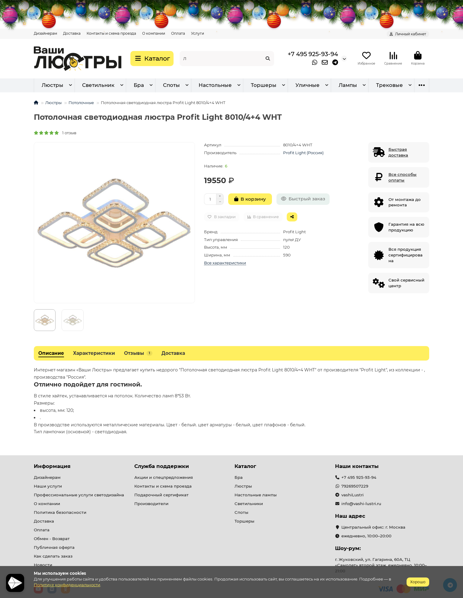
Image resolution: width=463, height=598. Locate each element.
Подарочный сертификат (161, 494)
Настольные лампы (256, 494)
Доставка (72, 33)
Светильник (98, 85)
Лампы (348, 85)
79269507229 (354, 486)
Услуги (197, 33)
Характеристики (94, 353)
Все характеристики (225, 262)
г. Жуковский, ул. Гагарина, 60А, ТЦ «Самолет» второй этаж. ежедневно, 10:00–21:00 (381, 565)
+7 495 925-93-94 (313, 54)
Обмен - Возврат (52, 538)
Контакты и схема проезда (111, 33)
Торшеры (263, 85)
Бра (139, 85)
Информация (52, 466)
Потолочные (81, 102)
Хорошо (418, 582)
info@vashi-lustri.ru (361, 503)
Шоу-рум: (348, 548)
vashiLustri (352, 494)
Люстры (52, 85)
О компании (153, 33)
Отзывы (138, 353)
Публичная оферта (54, 547)
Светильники (249, 503)
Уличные (307, 85)
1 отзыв (55, 132)
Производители (151, 503)
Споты (171, 85)
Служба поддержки (161, 466)
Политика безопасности (60, 512)
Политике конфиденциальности (67, 584)
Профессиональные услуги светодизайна (79, 494)
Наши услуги (48, 486)
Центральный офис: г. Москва (373, 527)
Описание (51, 353)
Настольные (215, 85)
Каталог (245, 466)
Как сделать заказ (53, 556)
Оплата (178, 33)
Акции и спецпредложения (163, 477)
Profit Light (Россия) (303, 152)
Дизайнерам (45, 33)
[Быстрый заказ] (303, 199)
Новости (43, 564)
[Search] (227, 58)
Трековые (389, 85)
